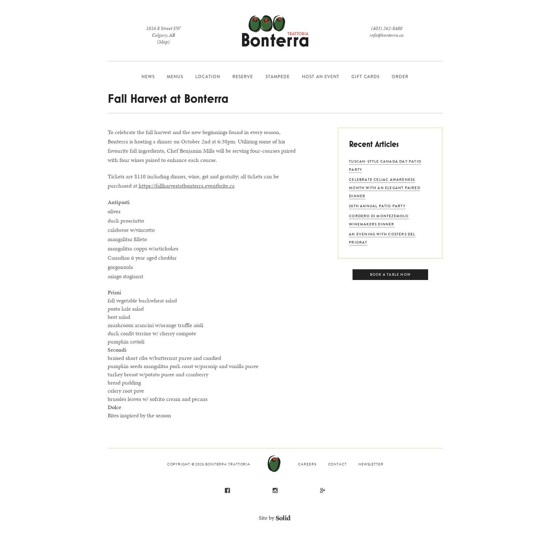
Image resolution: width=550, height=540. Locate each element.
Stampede (278, 76)
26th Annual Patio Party (377, 206)
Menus (175, 76)
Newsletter (371, 464)
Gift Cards (365, 76)
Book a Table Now (390, 274)
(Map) (163, 42)
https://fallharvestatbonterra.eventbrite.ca (187, 186)
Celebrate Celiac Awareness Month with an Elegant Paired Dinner (384, 188)
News (148, 76)
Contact (337, 464)
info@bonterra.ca (386, 35)
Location (207, 76)
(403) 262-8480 (386, 28)
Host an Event (320, 76)
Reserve (242, 76)
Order (400, 76)
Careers (307, 464)
